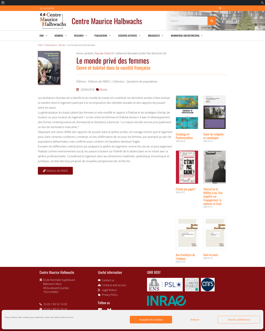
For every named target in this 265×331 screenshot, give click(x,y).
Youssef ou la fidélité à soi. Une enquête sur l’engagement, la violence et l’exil (213, 196)
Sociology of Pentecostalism (184, 136)
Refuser (194, 319)
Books (103, 89)
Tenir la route (210, 255)
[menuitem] (3, 2)
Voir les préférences (239, 319)
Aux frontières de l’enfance (185, 257)
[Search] (212, 21)
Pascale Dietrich (104, 53)
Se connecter (47, 7)
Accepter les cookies (151, 319)
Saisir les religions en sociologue (213, 136)
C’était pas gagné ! (186, 189)
